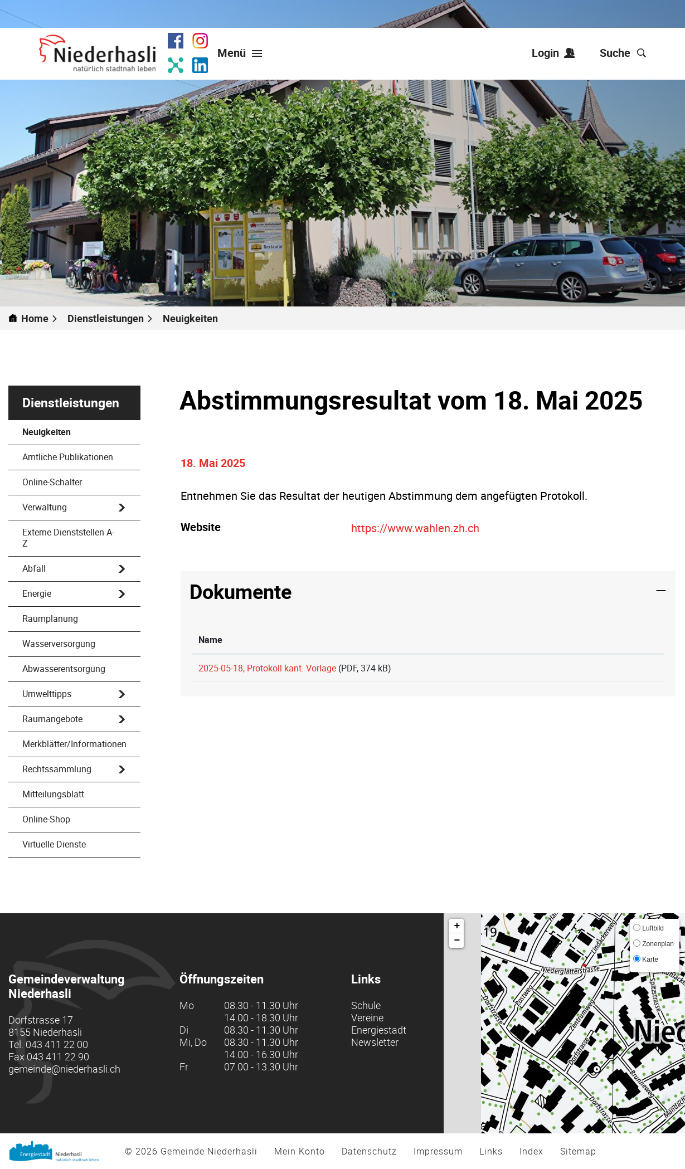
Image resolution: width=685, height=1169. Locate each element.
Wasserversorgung (58, 643)
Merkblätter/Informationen (74, 744)
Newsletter (375, 1042)
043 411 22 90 (58, 1056)
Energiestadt (378, 1029)
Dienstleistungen (70, 402)
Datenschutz (369, 1151)
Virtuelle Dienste (54, 844)
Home (34, 318)
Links (491, 1151)
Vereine (367, 1017)
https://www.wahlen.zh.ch (422, 527)
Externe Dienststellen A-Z (68, 537)
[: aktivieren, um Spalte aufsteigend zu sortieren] (599, 640)
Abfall (34, 568)
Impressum (438, 1151)
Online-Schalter (52, 482)
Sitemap (578, 1151)
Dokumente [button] (241, 591)
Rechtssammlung (56, 769)
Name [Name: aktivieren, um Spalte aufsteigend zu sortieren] (210, 640)
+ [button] (457, 926)
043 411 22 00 (57, 1044)
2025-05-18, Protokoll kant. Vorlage (267, 668)
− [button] (457, 940)
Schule (366, 1005)
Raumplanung (50, 618)
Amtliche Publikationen (67, 457)
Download (600, 673)
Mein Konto (299, 1151)
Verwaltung (44, 507)
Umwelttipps (46, 694)
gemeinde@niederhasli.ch (64, 1068)
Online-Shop (46, 819)
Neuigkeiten (73, 432)
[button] (110, 318)
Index (531, 1151)
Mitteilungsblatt (53, 794)
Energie (36, 593)
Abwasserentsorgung (63, 669)
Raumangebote (52, 719)
